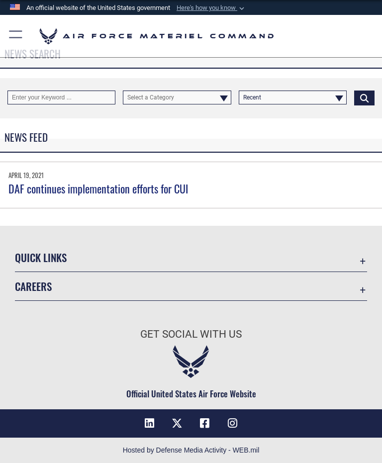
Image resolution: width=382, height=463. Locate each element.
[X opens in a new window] (177, 423)
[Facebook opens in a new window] (204, 423)
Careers (33, 286)
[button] (211, 8)
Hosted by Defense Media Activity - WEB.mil (191, 450)
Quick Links (41, 257)
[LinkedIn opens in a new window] (149, 423)
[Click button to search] (364, 97)
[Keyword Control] (61, 97)
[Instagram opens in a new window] (232, 423)
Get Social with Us (191, 334)
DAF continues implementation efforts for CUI (98, 188)
